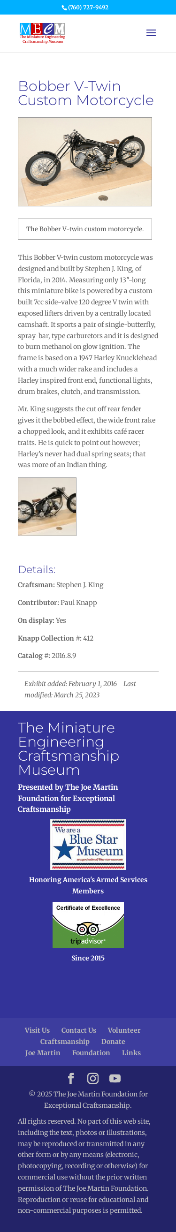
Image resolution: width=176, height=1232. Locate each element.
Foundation (91, 1053)
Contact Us (78, 1030)
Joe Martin (43, 1053)
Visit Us (37, 1030)
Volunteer (124, 1030)
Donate (113, 1041)
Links (131, 1053)
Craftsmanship (65, 1041)
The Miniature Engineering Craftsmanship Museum (68, 749)
